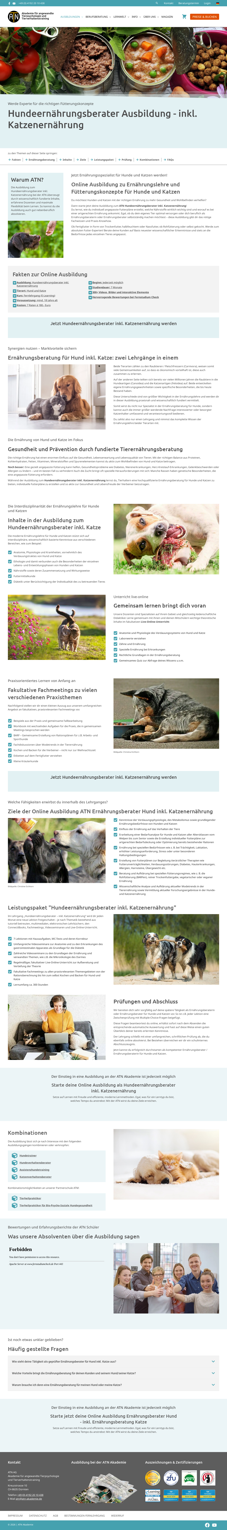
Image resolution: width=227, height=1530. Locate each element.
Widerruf (117, 1515)
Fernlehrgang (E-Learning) (36, 295)
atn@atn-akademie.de (29, 1498)
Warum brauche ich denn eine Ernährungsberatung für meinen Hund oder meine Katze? (67, 1385)
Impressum (15, 1515)
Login (207, 3)
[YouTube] (14, 3)
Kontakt (168, 3)
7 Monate (107, 287)
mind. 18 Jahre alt (37, 300)
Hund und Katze (31, 290)
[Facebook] (9, 3)
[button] (156, 3)
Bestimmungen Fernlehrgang (84, 1515)
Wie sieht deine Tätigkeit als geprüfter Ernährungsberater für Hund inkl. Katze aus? (64, 1361)
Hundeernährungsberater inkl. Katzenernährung (43, 284)
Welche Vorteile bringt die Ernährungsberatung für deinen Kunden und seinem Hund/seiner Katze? (74, 1373)
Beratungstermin (188, 3)
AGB (55, 1515)
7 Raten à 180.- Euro (34, 305)
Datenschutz (38, 1515)
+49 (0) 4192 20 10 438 (32, 3)
